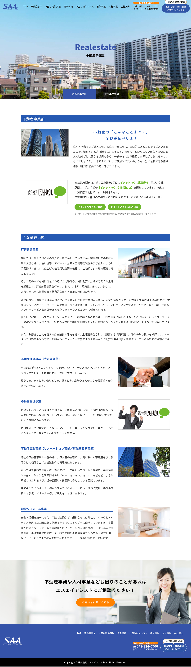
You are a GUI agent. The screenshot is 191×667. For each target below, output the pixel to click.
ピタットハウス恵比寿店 (90, 207)
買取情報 (68, 6)
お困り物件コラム (85, 6)
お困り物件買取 (53, 6)
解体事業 (101, 6)
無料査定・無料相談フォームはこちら (176, 8)
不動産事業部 (78, 94)
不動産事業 (36, 6)
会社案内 (125, 6)
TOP (25, 6)
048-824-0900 (146, 6)
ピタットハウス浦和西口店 (124, 207)
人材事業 (113, 6)
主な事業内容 (112, 94)
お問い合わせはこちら (95, 602)
